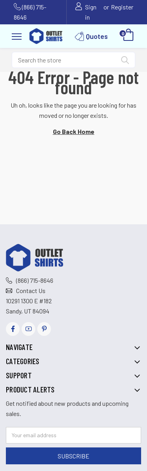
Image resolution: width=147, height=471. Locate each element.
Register (122, 7)
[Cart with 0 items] (128, 36)
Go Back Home (73, 131)
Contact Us (30, 290)
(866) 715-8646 (34, 280)
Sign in (90, 12)
